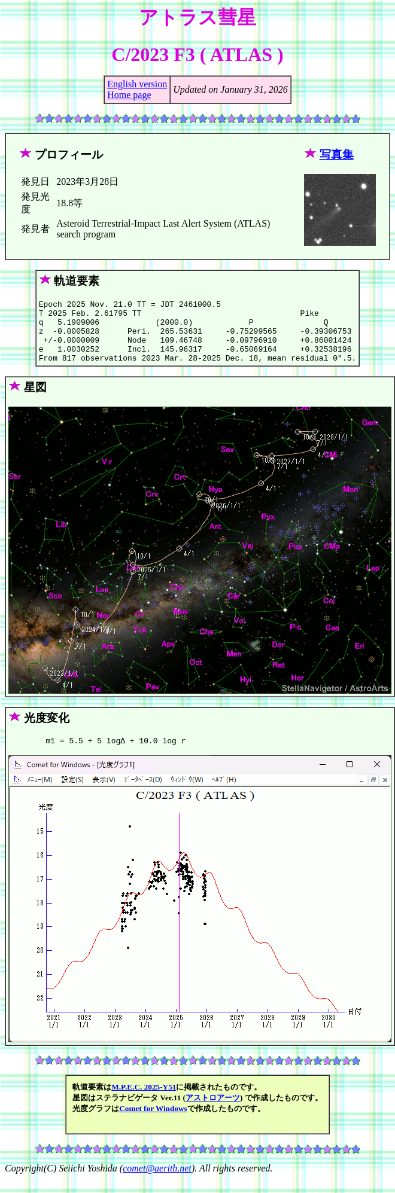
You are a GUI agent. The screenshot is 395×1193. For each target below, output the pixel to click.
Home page (129, 95)
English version (137, 84)
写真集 (337, 154)
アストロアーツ (213, 1111)
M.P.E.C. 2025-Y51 (143, 1101)
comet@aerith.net (157, 1182)
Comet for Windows (153, 1122)
